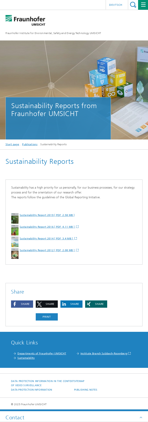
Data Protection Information (31, 389)
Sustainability (26, 357)
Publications (29, 144)
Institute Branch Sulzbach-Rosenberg (104, 353)
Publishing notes (85, 389)
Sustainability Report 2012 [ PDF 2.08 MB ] (47, 250)
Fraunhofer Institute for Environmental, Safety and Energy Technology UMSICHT (53, 33)
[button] (22, 304)
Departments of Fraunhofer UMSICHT (41, 353)
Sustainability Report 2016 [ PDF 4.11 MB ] (47, 226)
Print (47, 316)
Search (133, 5)
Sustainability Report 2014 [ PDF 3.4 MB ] (47, 238)
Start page (12, 144)
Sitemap (79, 381)
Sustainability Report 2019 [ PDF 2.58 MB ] (47, 215)
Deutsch (115, 4)
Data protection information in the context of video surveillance (42, 383)
